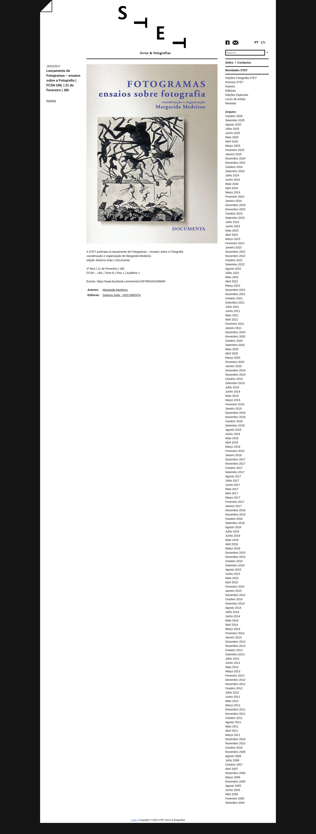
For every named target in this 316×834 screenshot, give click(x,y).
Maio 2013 (231, 667)
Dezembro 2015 (235, 552)
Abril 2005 (231, 794)
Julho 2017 (232, 480)
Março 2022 (232, 285)
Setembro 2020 (235, 345)
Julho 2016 (232, 531)
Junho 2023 (232, 226)
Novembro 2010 (235, 743)
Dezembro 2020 (235, 332)
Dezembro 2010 (235, 739)
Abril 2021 (231, 319)
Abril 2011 (231, 730)
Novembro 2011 (235, 713)
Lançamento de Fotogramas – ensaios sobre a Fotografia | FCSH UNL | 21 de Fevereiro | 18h (63, 80)
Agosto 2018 (233, 429)
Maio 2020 (231, 349)
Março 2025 (232, 145)
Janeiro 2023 (233, 247)
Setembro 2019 (235, 383)
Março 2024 (232, 192)
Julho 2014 (232, 612)
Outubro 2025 (234, 116)
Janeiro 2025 (233, 154)
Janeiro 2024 (233, 200)
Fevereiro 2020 (234, 362)
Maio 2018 (231, 438)
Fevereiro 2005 (234, 798)
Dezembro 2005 (235, 781)
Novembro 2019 (235, 374)
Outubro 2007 (234, 764)
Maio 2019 (231, 395)
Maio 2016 (231, 540)
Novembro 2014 (235, 595)
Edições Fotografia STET (241, 78)
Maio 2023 (231, 230)
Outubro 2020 (234, 340)
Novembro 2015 (235, 556)
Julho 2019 (232, 387)
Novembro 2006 (235, 773)
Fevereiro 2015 (234, 586)
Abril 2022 (231, 281)
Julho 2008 (232, 760)
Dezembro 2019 (235, 370)
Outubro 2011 (234, 718)
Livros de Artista (235, 99)
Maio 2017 (231, 489)
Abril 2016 (231, 544)
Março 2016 (232, 548)
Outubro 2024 (234, 167)
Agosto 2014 (233, 607)
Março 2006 (232, 777)
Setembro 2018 (235, 425)
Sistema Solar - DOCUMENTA (122, 295)
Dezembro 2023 (235, 205)
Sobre (229, 62)
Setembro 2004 (235, 802)
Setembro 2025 (235, 120)
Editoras (230, 90)
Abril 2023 (231, 234)
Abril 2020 (231, 353)
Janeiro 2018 (233, 455)
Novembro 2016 (235, 514)
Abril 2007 (231, 768)
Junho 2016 (232, 535)
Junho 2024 (232, 179)
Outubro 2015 (234, 561)
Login (134, 820)
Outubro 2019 (234, 378)
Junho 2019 (232, 391)
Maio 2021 (231, 315)
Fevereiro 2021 (234, 323)
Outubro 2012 (234, 688)
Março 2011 (232, 735)
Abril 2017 (231, 493)
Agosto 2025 (233, 124)
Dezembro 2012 (235, 679)
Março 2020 (232, 357)
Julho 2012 (232, 692)
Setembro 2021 (235, 302)
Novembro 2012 (235, 684)
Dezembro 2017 (235, 459)
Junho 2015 (232, 573)
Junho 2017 (232, 484)
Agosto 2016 (233, 527)
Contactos (244, 62)
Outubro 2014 (234, 599)
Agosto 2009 (233, 756)
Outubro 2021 (234, 298)
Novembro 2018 (235, 417)
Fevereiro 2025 (234, 150)
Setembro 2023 (235, 217)
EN (263, 42)
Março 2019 (232, 400)
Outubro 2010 (234, 747)
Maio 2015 (231, 578)
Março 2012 (232, 705)
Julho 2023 (232, 222)
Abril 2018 (231, 442)
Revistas (230, 103)
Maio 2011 (231, 726)
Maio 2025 (231, 137)
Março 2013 (232, 671)
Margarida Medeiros (115, 289)
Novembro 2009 (235, 751)
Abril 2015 (231, 582)
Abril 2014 (231, 624)
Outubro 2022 (234, 260)
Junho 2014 (232, 616)
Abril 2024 (231, 188)
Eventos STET (234, 82)
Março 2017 (232, 497)
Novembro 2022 (235, 256)
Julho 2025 (232, 128)
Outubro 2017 (234, 467)
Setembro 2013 (235, 654)
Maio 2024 (231, 183)
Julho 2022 (232, 273)
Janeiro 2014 (233, 637)
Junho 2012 (232, 696)
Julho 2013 (232, 658)
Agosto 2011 (233, 722)
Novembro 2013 (235, 646)
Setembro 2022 (235, 264)
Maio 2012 (231, 701)
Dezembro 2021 (235, 289)
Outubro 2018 (234, 421)
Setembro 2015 (235, 565)
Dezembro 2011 (235, 709)
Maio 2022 (231, 277)
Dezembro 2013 (235, 641)
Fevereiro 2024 (234, 196)
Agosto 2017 (233, 476)
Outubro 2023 (234, 213)
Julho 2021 (232, 306)
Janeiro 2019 (233, 408)
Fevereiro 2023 (234, 243)
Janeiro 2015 (233, 590)
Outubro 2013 (234, 650)
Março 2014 (232, 629)
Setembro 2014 (235, 603)
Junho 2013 (232, 662)
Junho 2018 (232, 434)
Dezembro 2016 (235, 510)
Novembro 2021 (235, 294)
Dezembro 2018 (235, 412)
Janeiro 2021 (233, 328)
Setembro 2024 (235, 171)
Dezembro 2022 (235, 251)
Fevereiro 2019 (234, 404)
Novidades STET (236, 70)
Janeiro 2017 (233, 506)
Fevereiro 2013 (234, 675)
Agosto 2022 (233, 268)
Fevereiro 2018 (234, 451)
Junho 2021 (232, 311)
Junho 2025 (232, 133)
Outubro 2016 (234, 518)
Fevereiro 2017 (234, 501)
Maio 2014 (231, 620)
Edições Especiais (236, 94)
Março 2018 (232, 446)
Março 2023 (232, 239)
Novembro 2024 (235, 162)
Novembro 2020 (235, 336)
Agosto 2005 (233, 785)
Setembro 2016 (235, 523)
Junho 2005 (232, 790)
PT (256, 42)
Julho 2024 (232, 175)
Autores (51, 100)
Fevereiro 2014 (234, 633)
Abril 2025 (231, 141)
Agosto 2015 (233, 569)
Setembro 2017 (235, 472)
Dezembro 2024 (235, 158)
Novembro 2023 (235, 209)
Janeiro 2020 (233, 366)
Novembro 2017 (235, 463)
